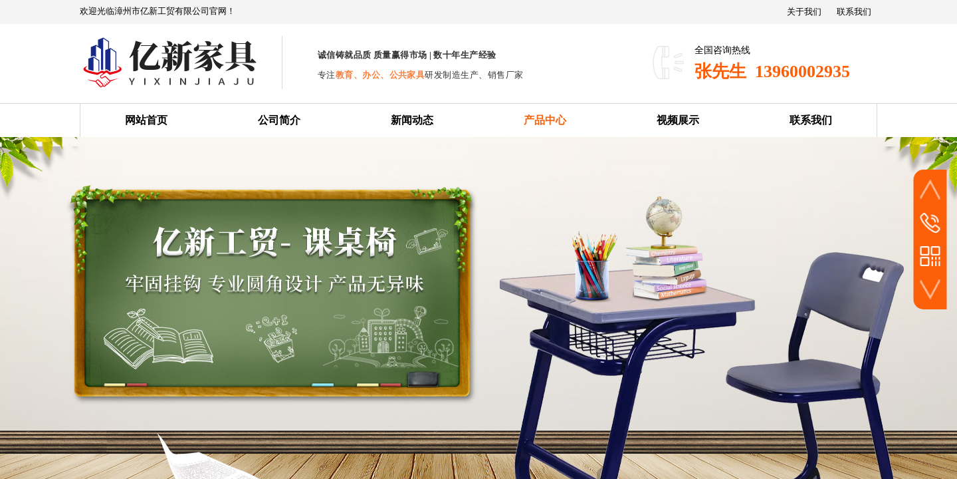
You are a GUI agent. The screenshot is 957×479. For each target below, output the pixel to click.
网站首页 (146, 120)
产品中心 (545, 120)
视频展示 (678, 120)
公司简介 (279, 120)
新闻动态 (412, 120)
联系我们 (811, 120)
